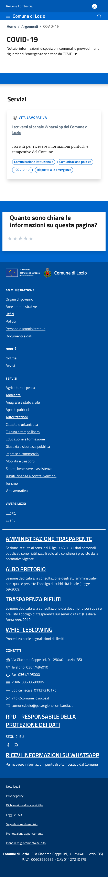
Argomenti (29, 26)
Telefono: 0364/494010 (27, 667)
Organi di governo (19, 299)
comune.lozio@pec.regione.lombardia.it (39, 705)
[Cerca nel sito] (99, 16)
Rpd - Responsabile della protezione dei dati (41, 720)
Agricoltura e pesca (20, 387)
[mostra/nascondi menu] (8, 16)
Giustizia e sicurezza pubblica (28, 446)
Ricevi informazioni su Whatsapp (52, 755)
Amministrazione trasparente (49, 538)
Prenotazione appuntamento (24, 833)
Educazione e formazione (25, 439)
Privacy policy (14, 796)
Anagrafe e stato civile (23, 402)
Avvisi (10, 365)
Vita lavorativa (33, 117)
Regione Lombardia (19, 6)
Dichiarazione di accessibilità (24, 805)
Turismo (12, 483)
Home (11, 26)
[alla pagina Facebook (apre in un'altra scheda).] (8, 745)
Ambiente (13, 395)
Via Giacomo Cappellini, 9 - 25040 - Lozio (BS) (54, 659)
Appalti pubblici (17, 409)
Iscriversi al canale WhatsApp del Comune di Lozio (50, 130)
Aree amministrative (21, 306)
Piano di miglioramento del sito (26, 843)
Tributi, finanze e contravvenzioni (31, 476)
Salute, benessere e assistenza (29, 468)
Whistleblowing (29, 629)
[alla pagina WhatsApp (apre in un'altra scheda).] (15, 745)
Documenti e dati (19, 336)
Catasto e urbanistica (22, 424)
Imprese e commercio (22, 454)
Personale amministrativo (25, 328)
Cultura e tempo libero (23, 432)
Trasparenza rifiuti (34, 599)
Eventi (10, 520)
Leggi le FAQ (14, 814)
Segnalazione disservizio (21, 824)
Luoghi (11, 513)
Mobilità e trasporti (20, 461)
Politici (11, 321)
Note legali (13, 786)
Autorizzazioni (17, 417)
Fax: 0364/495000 (23, 674)
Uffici (10, 314)
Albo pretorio (26, 569)
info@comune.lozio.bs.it (27, 698)
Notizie (11, 358)
